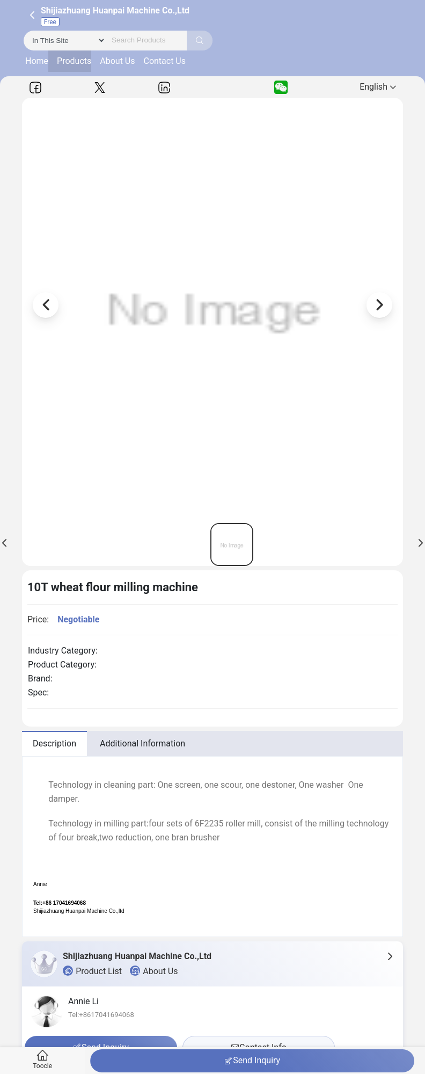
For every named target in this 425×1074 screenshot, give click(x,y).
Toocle (42, 1060)
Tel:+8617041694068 (101, 1015)
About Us (117, 61)
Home (36, 61)
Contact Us (164, 61)
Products (74, 61)
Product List (92, 971)
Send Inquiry (252, 1060)
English (378, 87)
